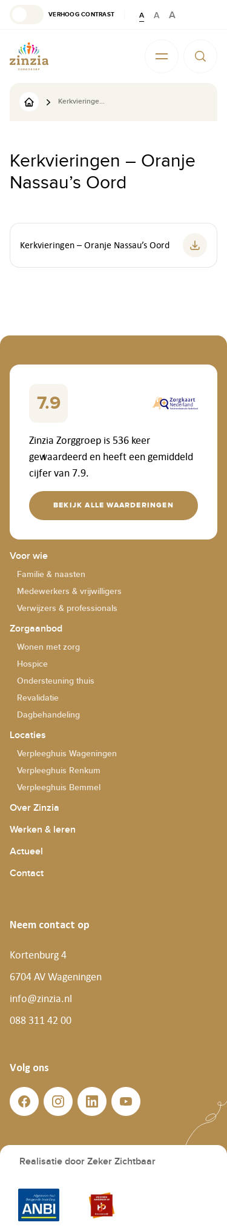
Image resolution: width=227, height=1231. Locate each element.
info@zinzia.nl (41, 998)
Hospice (32, 664)
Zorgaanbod (36, 629)
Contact (27, 873)
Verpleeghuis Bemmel (58, 787)
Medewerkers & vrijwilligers (69, 591)
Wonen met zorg (48, 647)
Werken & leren (43, 830)
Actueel (26, 851)
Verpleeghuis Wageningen (67, 753)
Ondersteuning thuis (55, 681)
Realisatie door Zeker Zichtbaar (87, 1161)
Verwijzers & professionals (67, 608)
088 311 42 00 (40, 1020)
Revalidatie (38, 698)
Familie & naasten (51, 574)
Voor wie (29, 556)
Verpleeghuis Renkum (58, 770)
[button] (62, 14)
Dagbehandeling (48, 715)
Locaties (28, 735)
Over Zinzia (34, 808)
